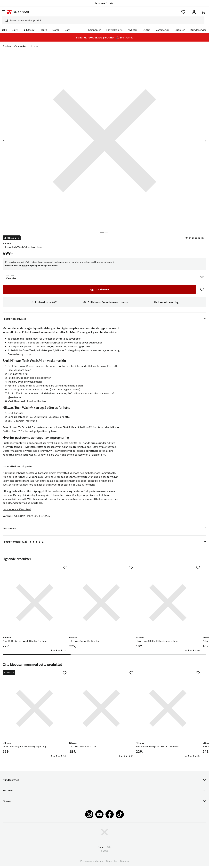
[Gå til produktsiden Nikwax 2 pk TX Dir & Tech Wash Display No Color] (35, 603)
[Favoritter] (183, 12)
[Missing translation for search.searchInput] (5, 20)
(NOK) (104, 847)
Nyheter (132, 29)
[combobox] (103, 20)
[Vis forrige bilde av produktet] (4, 140)
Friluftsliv (29, 29)
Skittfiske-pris (114, 29)
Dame (55, 29)
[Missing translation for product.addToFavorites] (201, 289)
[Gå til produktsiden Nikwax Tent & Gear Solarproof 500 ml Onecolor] (168, 708)
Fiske (4, 29)
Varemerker (162, 29)
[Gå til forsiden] (18, 12)
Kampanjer (94, 29)
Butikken (180, 29)
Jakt (14, 29)
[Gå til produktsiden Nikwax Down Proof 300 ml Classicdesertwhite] (168, 603)
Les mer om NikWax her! (17, 509)
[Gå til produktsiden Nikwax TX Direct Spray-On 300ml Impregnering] (35, 708)
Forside (7, 46)
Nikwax (34, 46)
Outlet (146, 29)
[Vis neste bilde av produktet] (205, 140)
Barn (67, 29)
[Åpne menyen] (3, 12)
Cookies (124, 861)
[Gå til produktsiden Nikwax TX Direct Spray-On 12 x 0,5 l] (101, 603)
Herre (43, 29)
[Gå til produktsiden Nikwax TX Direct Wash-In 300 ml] (101, 708)
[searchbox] (106, 20)
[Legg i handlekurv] (99, 289)
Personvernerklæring (91, 861)
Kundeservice (198, 29)
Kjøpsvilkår (111, 861)
